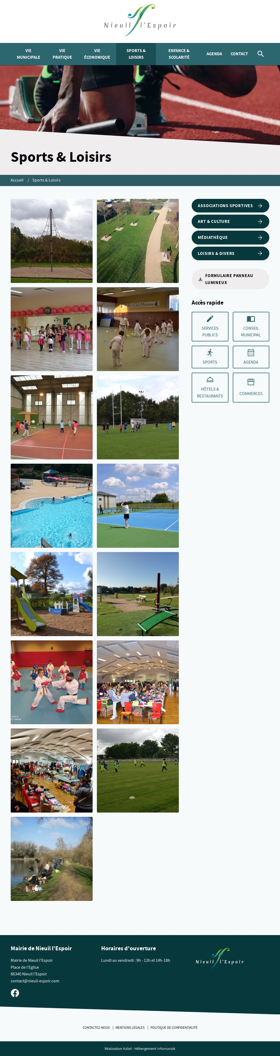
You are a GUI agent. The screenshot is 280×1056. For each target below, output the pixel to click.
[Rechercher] (260, 54)
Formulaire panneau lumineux (225, 279)
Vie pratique (62, 54)
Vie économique (97, 54)
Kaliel (127, 1048)
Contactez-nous (97, 1028)
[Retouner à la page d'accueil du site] (220, 960)
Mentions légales (130, 1028)
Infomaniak (166, 1048)
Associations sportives (230, 206)
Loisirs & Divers (230, 253)
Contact (239, 54)
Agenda (214, 54)
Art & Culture (230, 221)
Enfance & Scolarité (179, 54)
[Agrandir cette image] (52, 241)
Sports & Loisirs (136, 54)
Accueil (17, 180)
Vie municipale (28, 54)
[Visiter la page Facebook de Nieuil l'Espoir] (15, 992)
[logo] (140, 21)
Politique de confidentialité (174, 1028)
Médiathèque (230, 237)
